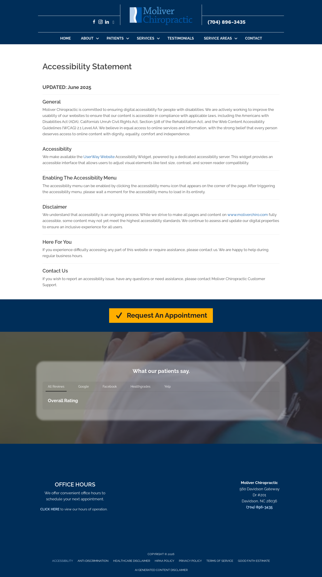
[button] (97, 38)
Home (65, 38)
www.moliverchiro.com (247, 214)
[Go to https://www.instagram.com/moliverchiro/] (100, 22)
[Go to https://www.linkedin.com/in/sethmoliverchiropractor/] (107, 22)
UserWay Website (99, 156)
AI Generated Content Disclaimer (161, 570)
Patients (115, 38)
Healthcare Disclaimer (131, 561)
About (87, 38)
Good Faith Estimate (254, 561)
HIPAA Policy (164, 561)
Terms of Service (219, 561)
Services (145, 38)
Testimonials (180, 38)
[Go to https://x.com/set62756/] (113, 22)
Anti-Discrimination (93, 561)
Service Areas (218, 38)
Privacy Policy (190, 561)
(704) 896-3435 (227, 22)
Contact (253, 38)
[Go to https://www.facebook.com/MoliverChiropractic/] (94, 22)
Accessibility (62, 561)
